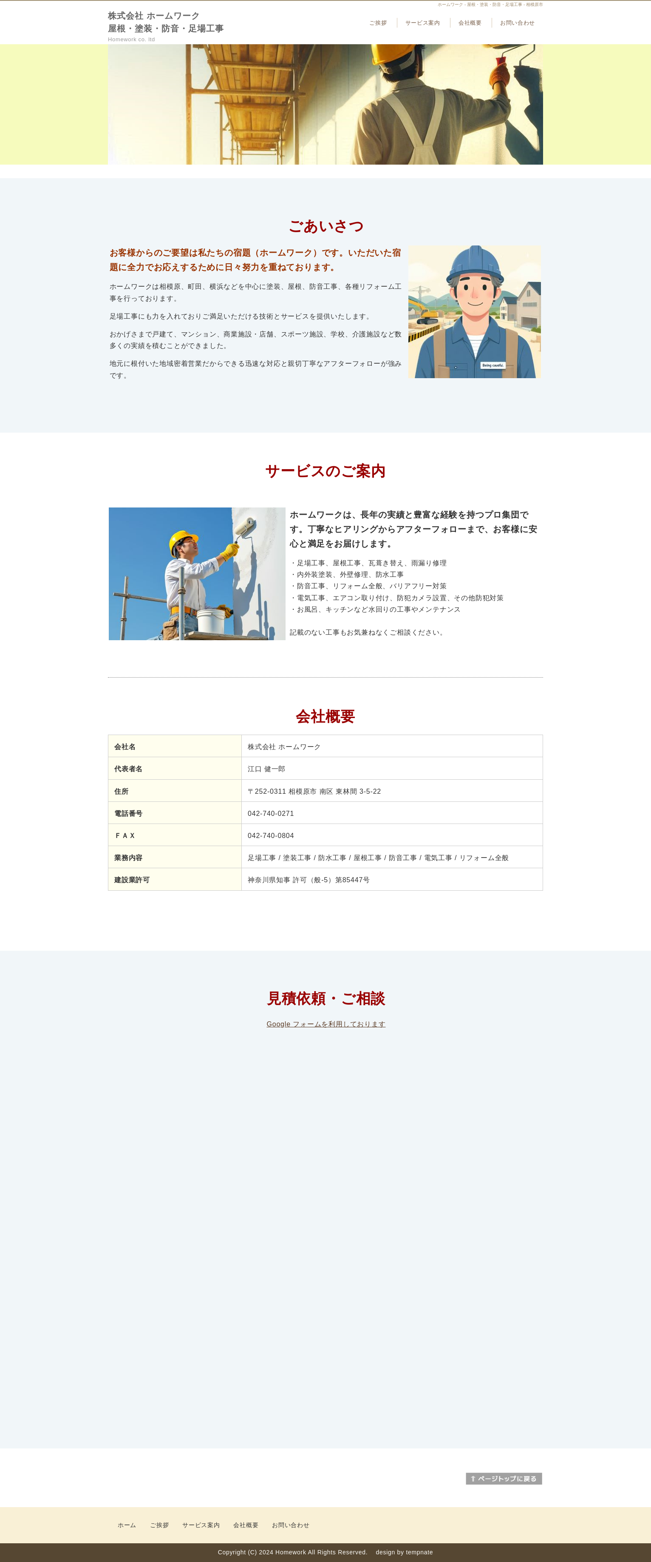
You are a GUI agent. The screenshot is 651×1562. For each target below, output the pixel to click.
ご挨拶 (378, 23)
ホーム (127, 1525)
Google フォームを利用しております (325, 1024)
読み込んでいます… (326, 1212)
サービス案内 (422, 23)
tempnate (419, 1552)
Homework (290, 1552)
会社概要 (470, 23)
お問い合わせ (517, 23)
